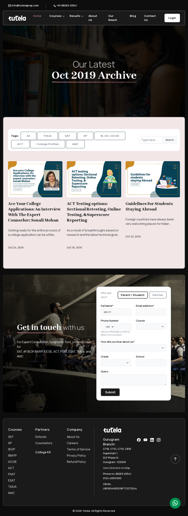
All (28, 136)
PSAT (11, 474)
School (140, 356)
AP (85, 136)
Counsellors (43, 443)
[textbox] (138, 326)
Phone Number (110, 320)
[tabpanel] (134, 349)
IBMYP (12, 455)
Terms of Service (78, 449)
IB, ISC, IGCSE (109, 136)
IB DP (11, 449)
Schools (40, 437)
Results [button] (75, 16)
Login (172, 18)
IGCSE (12, 462)
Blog (133, 16)
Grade (105, 356)
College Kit (43, 452)
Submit (110, 392)
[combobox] (151, 326)
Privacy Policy (76, 455)
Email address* (145, 306)
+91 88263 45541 (65, 5)
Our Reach (112, 18)
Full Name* (107, 306)
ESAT (11, 480)
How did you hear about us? (118, 341)
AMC (75, 144)
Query (104, 371)
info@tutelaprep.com (23, 5)
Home (37, 16)
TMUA (47, 136)
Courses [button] (55, 16)
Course (140, 320)
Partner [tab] (158, 295)
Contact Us (150, 18)
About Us (92, 18)
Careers (72, 443)
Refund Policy (76, 462)
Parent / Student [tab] (132, 295)
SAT (67, 136)
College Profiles (48, 144)
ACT (20, 144)
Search (169, 140)
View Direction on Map (116, 468)
